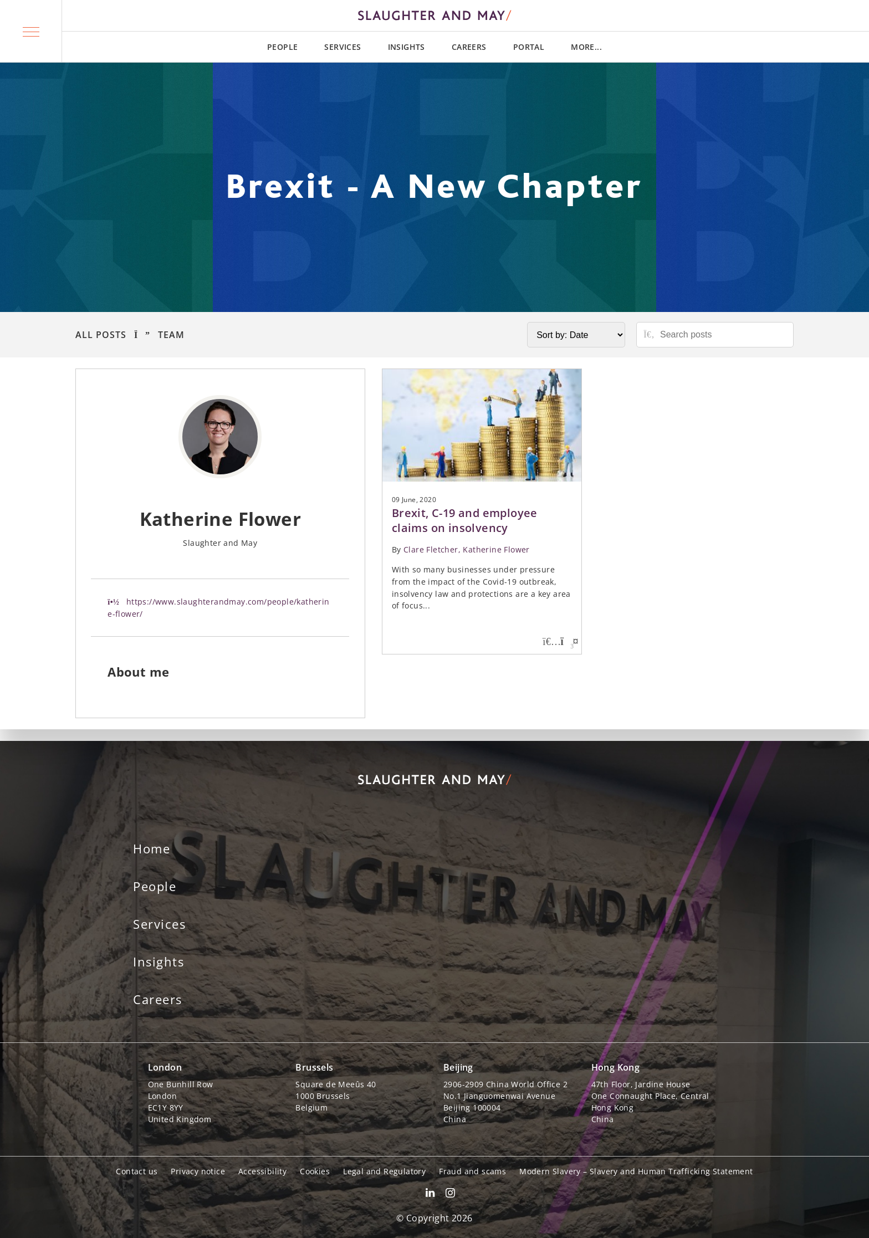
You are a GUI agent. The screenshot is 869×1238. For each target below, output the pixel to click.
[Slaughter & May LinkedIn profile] (430, 1194)
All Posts (100, 335)
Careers (469, 47)
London (165, 1067)
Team (171, 335)
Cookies (315, 1171)
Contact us (136, 1171)
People (282, 47)
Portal (528, 47)
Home (151, 848)
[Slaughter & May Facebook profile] (450, 1194)
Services (342, 47)
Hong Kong (615, 1067)
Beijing (458, 1067)
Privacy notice (198, 1171)
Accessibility (262, 1171)
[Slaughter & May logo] (434, 15)
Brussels (314, 1067)
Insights (406, 47)
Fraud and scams (472, 1171)
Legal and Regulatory (384, 1171)
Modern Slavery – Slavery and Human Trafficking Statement (636, 1171)
